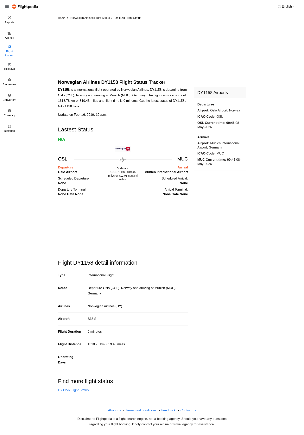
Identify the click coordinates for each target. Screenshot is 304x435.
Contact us (188, 410)
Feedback (168, 410)
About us (114, 410)
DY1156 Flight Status (73, 390)
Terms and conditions (141, 410)
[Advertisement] (152, 50)
